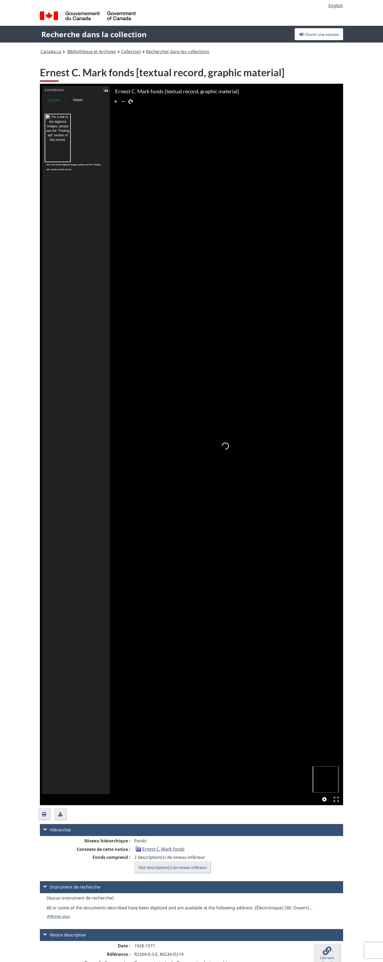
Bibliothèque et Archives (91, 51)
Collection (131, 51)
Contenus (95, 98)
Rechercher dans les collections (177, 51)
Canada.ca (50, 51)
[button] (95, 90)
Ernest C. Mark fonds (163, 849)
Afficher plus (58, 916)
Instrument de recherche (71, 887)
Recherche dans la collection (94, 34)
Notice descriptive (64, 935)
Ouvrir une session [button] (319, 34)
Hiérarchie (57, 830)
